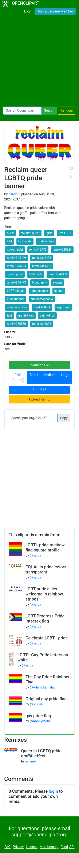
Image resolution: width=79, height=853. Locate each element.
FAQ (7, 847)
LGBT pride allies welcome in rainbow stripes (44, 594)
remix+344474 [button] (57, 274)
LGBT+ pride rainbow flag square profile (45, 547)
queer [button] (10, 233)
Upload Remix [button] (39, 399)
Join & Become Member (55, 11)
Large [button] (65, 375)
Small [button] (34, 375)
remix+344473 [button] (16, 282)
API (72, 847)
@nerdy (35, 555)
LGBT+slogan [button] (15, 290)
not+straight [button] (15, 249)
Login (28, 11)
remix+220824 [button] (62, 249)
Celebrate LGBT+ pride (46, 637)
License (31, 847)
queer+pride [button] (15, 274)
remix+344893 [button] (41, 323)
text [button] (9, 315)
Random (66, 110)
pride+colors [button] (46, 241)
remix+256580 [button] (16, 323)
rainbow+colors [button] (17, 307)
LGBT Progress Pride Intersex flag (44, 618)
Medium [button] (49, 375)
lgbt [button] (9, 241)
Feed (64, 847)
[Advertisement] (39, 61)
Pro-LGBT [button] (65, 233)
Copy (64, 418)
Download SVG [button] (39, 365)
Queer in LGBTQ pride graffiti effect (41, 753)
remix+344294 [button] (16, 266)
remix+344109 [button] (16, 257)
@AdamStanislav (42, 687)
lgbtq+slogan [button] (39, 290)
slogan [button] (57, 282)
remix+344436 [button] (41, 257)
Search (49, 110)
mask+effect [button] (41, 307)
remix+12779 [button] (38, 249)
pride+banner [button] (15, 299)
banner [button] (58, 290)
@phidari (36, 704)
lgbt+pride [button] (25, 241)
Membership (49, 847)
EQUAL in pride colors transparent (45, 569)
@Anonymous (40, 721)
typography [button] (39, 282)
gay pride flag (38, 715)
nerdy (12, 194)
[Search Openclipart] (22, 111)
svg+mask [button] (63, 307)
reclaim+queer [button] (30, 233)
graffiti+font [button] (26, 315)
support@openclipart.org (39, 835)
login (53, 791)
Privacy (18, 847)
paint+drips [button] (47, 315)
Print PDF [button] (39, 390)
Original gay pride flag (46, 698)
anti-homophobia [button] (42, 299)
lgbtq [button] (49, 233)
